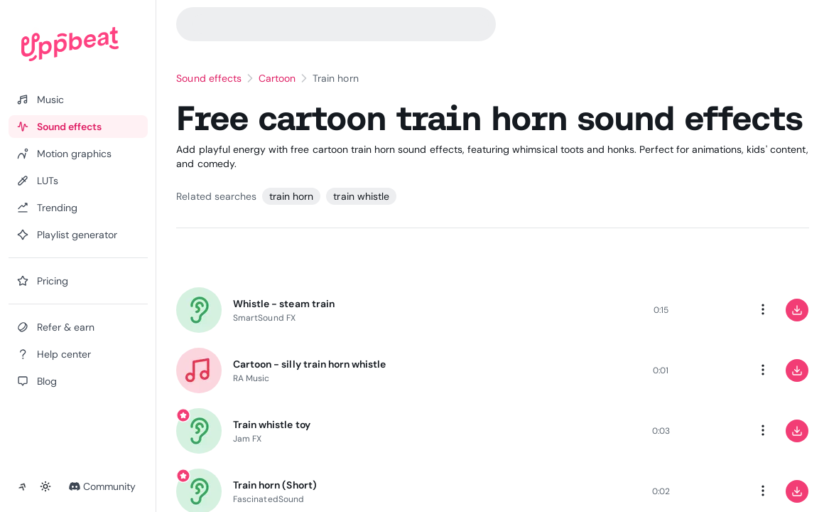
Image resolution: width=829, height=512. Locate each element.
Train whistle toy (271, 424)
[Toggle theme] (45, 486)
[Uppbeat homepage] (70, 44)
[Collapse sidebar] (22, 486)
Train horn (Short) (275, 485)
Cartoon (277, 78)
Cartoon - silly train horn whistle (309, 364)
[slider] (526, 310)
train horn (291, 196)
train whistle (361, 196)
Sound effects (209, 78)
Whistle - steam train (284, 303)
